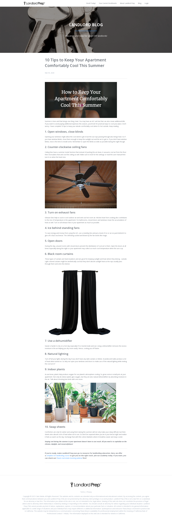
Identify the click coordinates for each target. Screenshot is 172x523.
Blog (139, 3)
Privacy (89, 492)
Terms (82, 492)
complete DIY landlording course (57, 456)
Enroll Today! (91, 3)
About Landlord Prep (127, 3)
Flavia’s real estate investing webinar (69, 458)
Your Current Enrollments (108, 3)
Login (147, 3)
